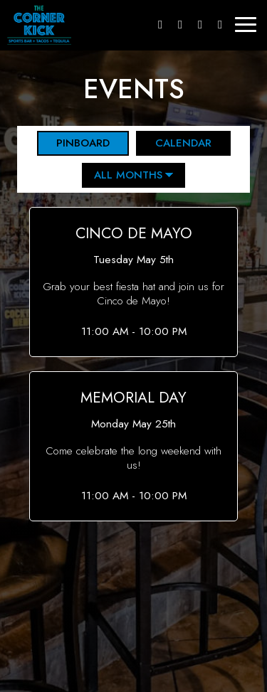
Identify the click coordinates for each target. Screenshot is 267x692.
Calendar (173, 143)
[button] (134, 282)
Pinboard (73, 143)
